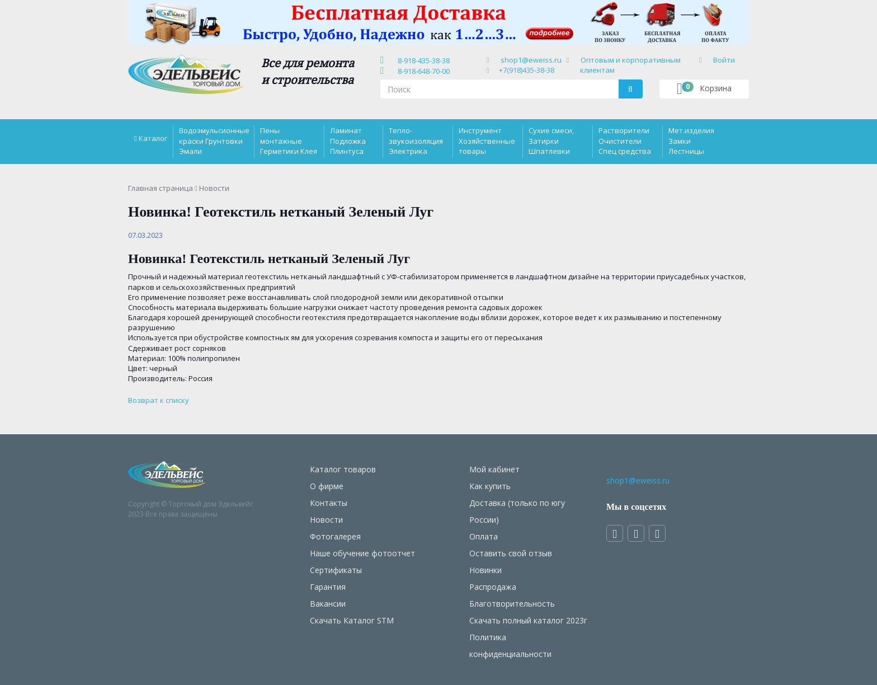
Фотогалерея (335, 536)
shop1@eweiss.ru (531, 60)
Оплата (483, 536)
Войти (724, 60)
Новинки (485, 570)
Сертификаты (336, 570)
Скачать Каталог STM (352, 620)
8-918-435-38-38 (422, 60)
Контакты (328, 503)
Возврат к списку (158, 400)
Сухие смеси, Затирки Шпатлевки (551, 140)
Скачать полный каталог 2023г (528, 620)
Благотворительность (512, 603)
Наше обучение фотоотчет (362, 553)
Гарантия (328, 586)
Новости (326, 519)
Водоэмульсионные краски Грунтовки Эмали (214, 140)
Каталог (153, 138)
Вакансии (328, 603)
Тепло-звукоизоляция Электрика (416, 140)
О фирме (326, 486)
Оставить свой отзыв (510, 553)
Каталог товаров (343, 469)
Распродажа (492, 586)
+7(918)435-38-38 (526, 70)
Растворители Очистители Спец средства (624, 140)
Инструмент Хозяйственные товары (487, 140)
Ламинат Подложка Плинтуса (348, 140)
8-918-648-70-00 (422, 71)
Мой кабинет (494, 469)
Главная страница (160, 188)
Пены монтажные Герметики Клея (288, 140)
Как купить (490, 486)
